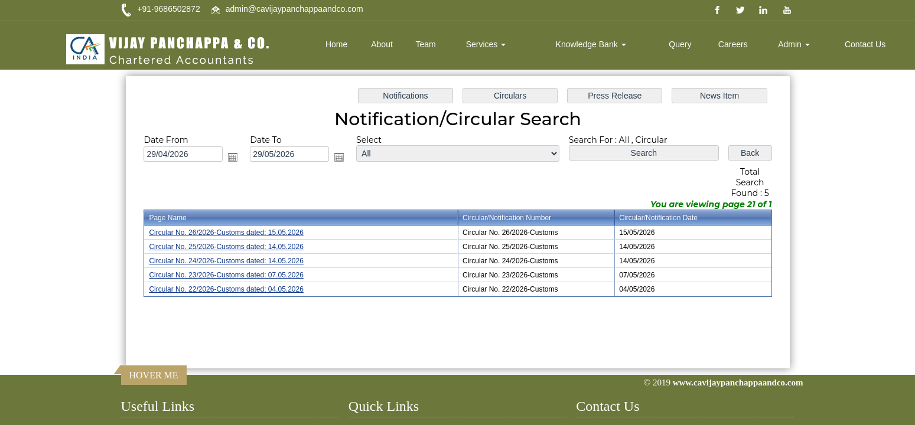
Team (426, 44)
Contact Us (865, 44)
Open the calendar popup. (239, 159)
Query (680, 44)
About (382, 44)
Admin (794, 44)
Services (486, 44)
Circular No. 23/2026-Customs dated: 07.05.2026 (233, 274)
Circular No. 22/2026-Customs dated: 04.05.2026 (233, 287)
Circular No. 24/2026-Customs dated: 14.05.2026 (233, 260)
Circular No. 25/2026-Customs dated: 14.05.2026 (233, 246)
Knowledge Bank (591, 44)
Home (336, 44)
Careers (733, 44)
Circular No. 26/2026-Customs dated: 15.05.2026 (233, 232)
